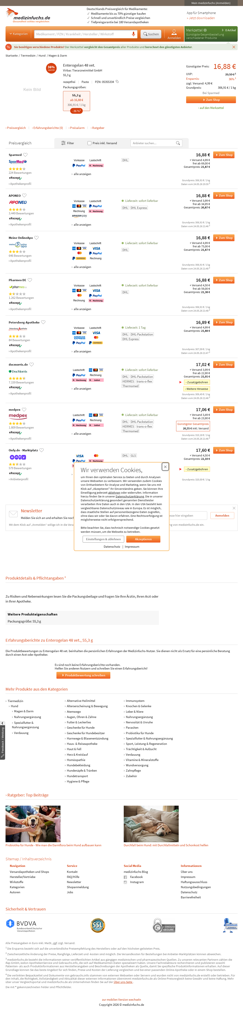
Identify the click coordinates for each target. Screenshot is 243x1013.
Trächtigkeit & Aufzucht (141, 749)
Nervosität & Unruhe (139, 722)
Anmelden (174, 34)
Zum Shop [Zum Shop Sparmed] (203, 99)
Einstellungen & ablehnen (103, 539)
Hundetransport (77, 776)
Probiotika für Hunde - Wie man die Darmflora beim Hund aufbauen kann (53, 845)
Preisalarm (77, 128)
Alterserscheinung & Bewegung (87, 706)
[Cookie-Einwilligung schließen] (165, 466)
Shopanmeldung (78, 887)
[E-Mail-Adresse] (180, 515)
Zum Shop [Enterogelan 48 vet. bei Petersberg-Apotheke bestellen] (223, 322)
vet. (92, 65)
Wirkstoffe (16, 882)
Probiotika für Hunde (140, 733)
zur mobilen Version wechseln (121, 999)
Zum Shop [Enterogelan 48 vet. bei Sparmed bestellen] (223, 154)
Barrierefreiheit (191, 897)
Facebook (133, 877)
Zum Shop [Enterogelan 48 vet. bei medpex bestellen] (223, 409)
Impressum (132, 546)
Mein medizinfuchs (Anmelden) (210, 3)
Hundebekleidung (78, 765)
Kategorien (18, 33)
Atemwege (74, 712)
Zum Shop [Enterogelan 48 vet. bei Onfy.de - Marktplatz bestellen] (223, 450)
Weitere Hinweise (197, 388)
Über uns (186, 872)
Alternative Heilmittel (81, 701)
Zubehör (131, 776)
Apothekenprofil (20, 184)
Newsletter (74, 882)
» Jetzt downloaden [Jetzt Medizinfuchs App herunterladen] (201, 18)
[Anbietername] (153, 143)
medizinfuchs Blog (136, 872)
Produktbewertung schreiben (83, 675)
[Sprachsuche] (133, 34)
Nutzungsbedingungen (196, 887)
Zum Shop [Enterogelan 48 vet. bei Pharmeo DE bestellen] (223, 280)
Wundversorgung (137, 765)
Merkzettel (194, 30)
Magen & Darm (58, 55)
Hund (42, 55)
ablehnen (114, 492)
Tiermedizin (28, 55)
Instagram (134, 882)
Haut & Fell (74, 749)
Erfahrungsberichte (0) (48, 128)
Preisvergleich (16, 128)
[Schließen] (234, 47)
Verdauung (21, 733)
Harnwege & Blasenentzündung (87, 738)
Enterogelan (73, 65)
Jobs (70, 892)
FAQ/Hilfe (73, 877)
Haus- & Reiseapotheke (82, 744)
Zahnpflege (133, 770)
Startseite (12, 55)
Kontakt (72, 872)
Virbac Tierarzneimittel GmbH (82, 70)
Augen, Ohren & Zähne (81, 717)
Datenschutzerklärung (130, 496)
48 (86, 65)
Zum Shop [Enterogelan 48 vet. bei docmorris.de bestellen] (223, 364)
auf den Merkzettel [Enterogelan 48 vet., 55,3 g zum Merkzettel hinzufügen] (212, 108)
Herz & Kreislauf (77, 754)
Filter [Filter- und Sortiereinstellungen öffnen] (67, 143)
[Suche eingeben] (82, 34)
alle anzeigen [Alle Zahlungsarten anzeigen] (82, 174)
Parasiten (132, 727)
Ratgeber (98, 128)
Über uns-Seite (123, 982)
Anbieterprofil (19, 479)
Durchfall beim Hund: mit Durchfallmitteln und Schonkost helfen (166, 845)
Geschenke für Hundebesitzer (86, 733)
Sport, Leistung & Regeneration (146, 744)
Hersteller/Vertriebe (22, 877)
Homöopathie (76, 760)
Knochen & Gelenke (138, 706)
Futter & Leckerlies (79, 722)
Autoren (15, 892)
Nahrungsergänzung (27, 717)
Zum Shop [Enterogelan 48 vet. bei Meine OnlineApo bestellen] (223, 237)
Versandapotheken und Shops (29, 872)
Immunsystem (135, 701)
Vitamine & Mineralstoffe (142, 760)
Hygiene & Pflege (78, 781)
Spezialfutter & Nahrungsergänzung (25, 725)
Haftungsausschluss (194, 882)
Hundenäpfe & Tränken (82, 770)
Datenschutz (112, 546)
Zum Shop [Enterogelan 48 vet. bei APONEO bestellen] (223, 195)
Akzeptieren (143, 539)
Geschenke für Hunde (80, 727)
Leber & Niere (134, 712)
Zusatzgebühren (197, 382)
